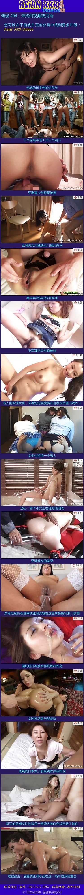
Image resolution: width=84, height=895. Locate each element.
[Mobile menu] (4, 6)
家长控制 (73, 887)
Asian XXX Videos (18, 29)
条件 (22, 887)
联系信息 (10, 887)
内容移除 (58, 887)
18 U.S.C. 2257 (39, 887)
